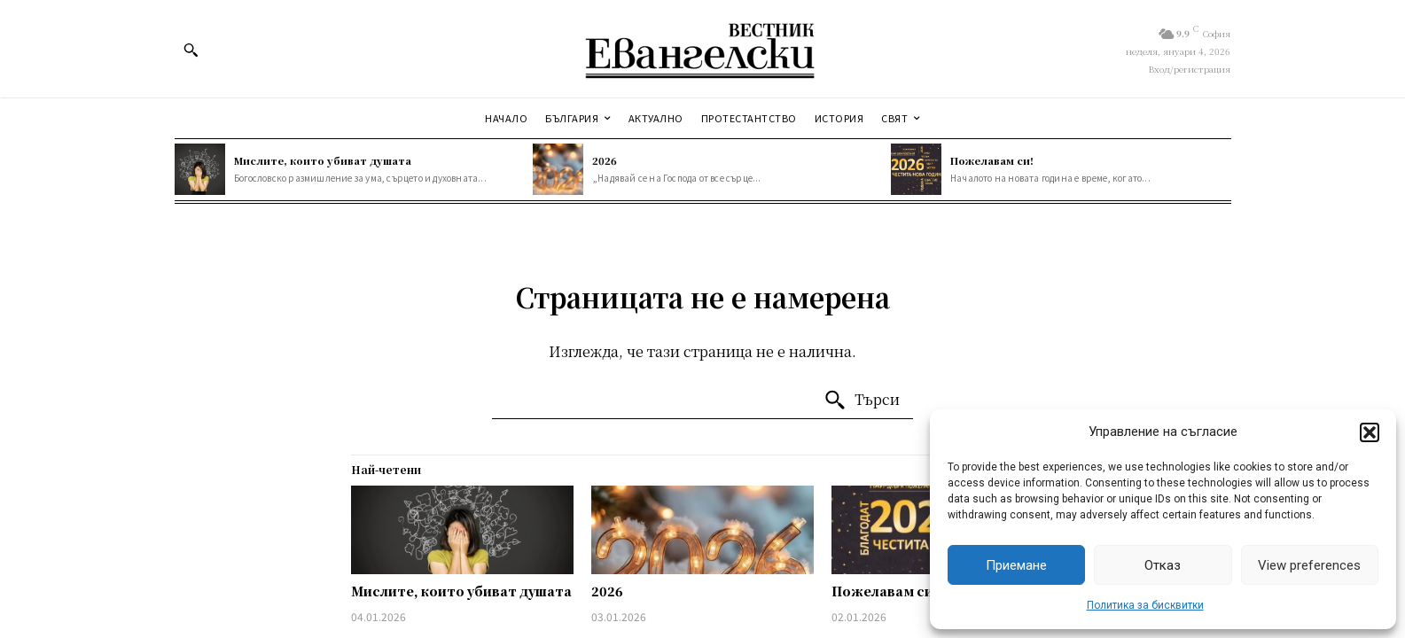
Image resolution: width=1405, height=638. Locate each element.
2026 (604, 160)
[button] (1369, 432)
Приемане (1016, 565)
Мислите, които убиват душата (322, 160)
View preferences (1309, 565)
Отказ (1162, 565)
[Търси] (861, 400)
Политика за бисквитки (1145, 605)
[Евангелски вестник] (702, 49)
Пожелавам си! (992, 160)
